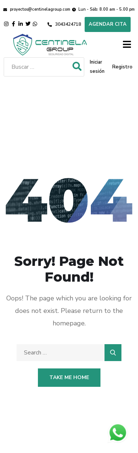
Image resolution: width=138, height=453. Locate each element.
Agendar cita (108, 24)
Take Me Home (69, 377)
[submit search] (77, 66)
